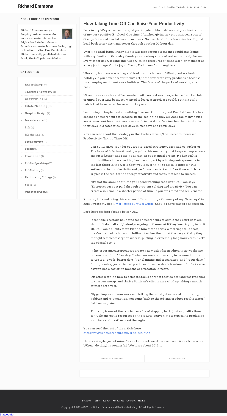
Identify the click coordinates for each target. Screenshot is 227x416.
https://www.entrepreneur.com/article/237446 (116, 333)
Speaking (171, 7)
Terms (97, 400)
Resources (118, 400)
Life (27, 127)
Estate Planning (36, 106)
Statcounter (7, 414)
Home (154, 7)
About (196, 7)
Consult (162, 7)
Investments (34, 120)
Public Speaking (36, 163)
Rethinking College (38, 177)
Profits (30, 148)
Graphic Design (35, 113)
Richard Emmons (112, 358)
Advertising (33, 84)
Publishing (32, 170)
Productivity (34, 141)
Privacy (86, 400)
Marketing (32, 134)
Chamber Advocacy (38, 91)
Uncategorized (35, 191)
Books (189, 7)
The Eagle (180, 7)
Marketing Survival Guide (134, 203)
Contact (204, 7)
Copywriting (34, 99)
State (28, 184)
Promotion (32, 156)
